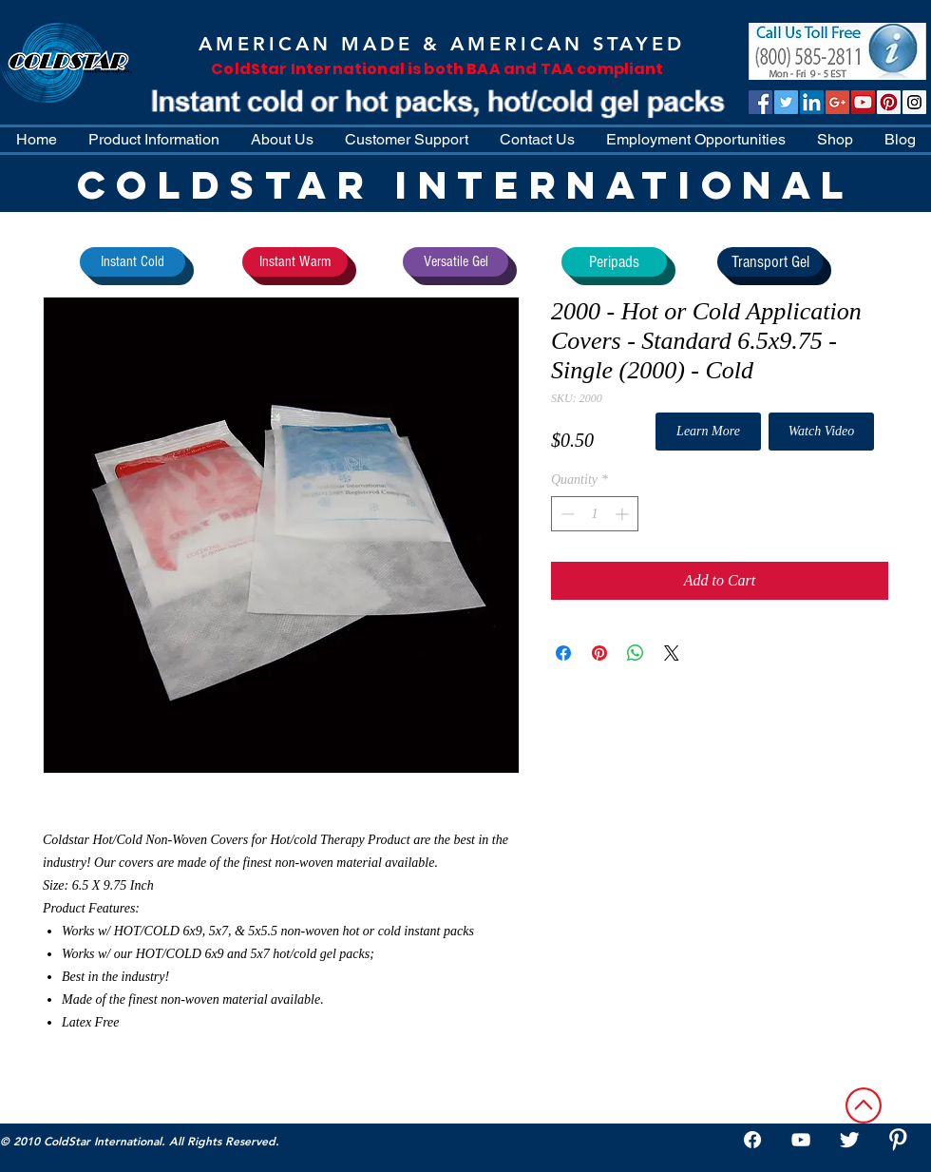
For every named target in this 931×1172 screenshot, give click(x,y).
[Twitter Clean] (849, 1139)
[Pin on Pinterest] (599, 653)
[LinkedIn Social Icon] (812, 102)
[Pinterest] (889, 102)
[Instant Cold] (132, 262)
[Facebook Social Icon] (760, 102)
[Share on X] (671, 653)
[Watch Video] (821, 432)
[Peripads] (614, 262)
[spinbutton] (595, 513)
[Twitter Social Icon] (786, 102)
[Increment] (624, 513)
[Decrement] (566, 513)
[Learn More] (708, 432)
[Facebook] (752, 1139)
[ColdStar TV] (863, 102)
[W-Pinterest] (897, 1139)
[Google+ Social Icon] (837, 102)
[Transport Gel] (770, 262)
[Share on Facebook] (563, 653)
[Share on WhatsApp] (635, 653)
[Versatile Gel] (455, 262)
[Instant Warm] (295, 262)
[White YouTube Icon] (800, 1139)
